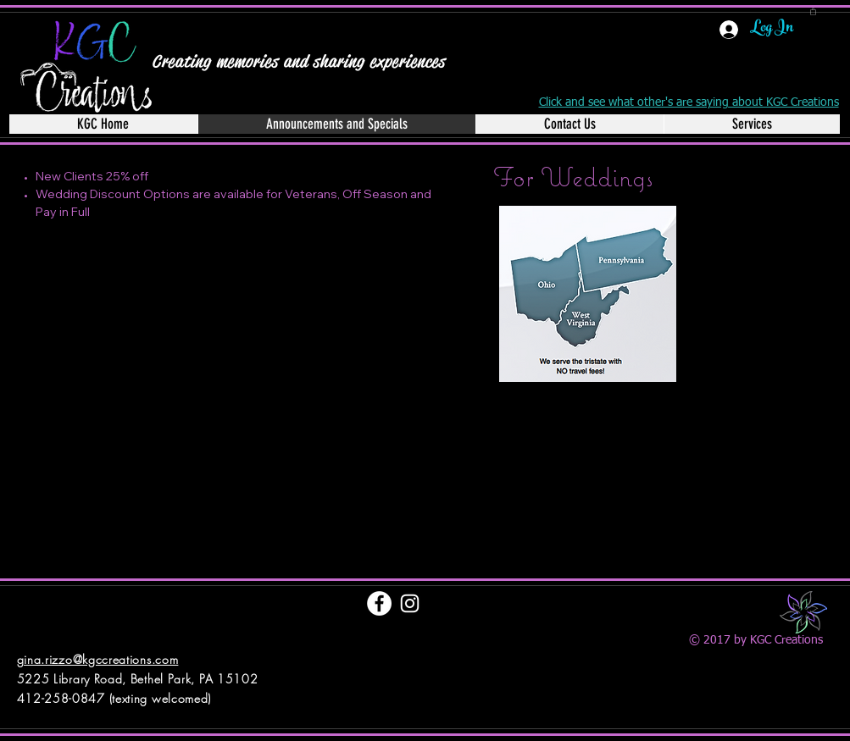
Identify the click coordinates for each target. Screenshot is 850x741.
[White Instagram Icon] (409, 603)
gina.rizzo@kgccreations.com (98, 659)
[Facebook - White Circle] (379, 603)
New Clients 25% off (92, 176)
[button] (813, 11)
